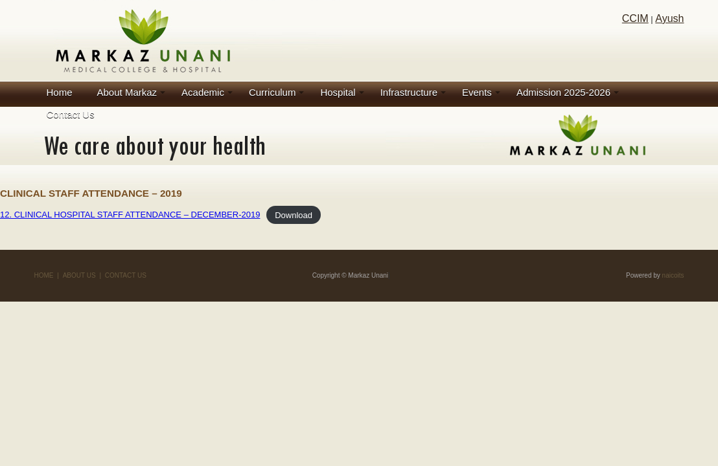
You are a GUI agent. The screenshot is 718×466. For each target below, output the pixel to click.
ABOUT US (79, 275)
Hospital (337, 92)
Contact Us (71, 114)
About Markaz (127, 92)
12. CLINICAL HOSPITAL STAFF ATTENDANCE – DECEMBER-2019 (130, 214)
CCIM (635, 18)
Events (477, 92)
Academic (202, 92)
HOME (44, 275)
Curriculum (272, 92)
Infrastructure (408, 92)
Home (60, 92)
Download (293, 214)
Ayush (669, 18)
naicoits (673, 275)
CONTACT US (125, 275)
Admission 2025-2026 (563, 92)
